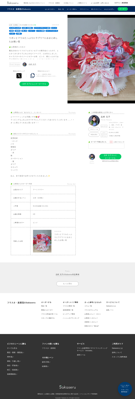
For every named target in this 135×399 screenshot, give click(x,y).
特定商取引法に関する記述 (70, 394)
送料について (117, 352)
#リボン (12, 33)
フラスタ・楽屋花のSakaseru (19, 9)
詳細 (34, 25)
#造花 (11, 31)
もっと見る (67, 284)
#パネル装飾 (40, 31)
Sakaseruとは (111, 306)
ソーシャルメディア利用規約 (89, 394)
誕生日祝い (46, 362)
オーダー (123, 9)
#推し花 (24, 31)
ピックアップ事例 (69, 314)
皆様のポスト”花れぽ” (92, 326)
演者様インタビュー (91, 322)
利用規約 (58, 394)
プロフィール (94, 129)
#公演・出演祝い (27, 28)
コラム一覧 (88, 306)
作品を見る (94, 134)
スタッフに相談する (48, 318)
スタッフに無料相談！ (125, 389)
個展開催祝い (12, 374)
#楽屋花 (17, 31)
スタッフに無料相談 (119, 357)
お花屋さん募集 (48, 394)
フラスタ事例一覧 (69, 306)
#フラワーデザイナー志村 (42, 28)
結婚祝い (45, 366)
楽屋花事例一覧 (68, 310)
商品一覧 (61, 9)
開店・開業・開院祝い (15, 352)
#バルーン (32, 31)
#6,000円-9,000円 (15, 28)
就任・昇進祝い (13, 365)
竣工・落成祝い (13, 370)
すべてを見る (12, 348)
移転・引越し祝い (14, 361)
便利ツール (81, 355)
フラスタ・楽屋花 (54, 3)
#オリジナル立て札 (51, 31)
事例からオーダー (47, 310)
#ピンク (54, 28)
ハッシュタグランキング (71, 318)
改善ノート (110, 310)
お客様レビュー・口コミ (93, 314)
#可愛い (18, 33)
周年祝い (10, 357)
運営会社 (38, 394)
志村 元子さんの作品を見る (110, 161)
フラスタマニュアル (91, 310)
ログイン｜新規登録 (121, 3)
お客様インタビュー (91, 318)
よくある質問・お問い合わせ (100, 3)
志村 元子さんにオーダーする (34, 84)
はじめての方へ (50, 9)
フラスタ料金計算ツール (49, 314)
